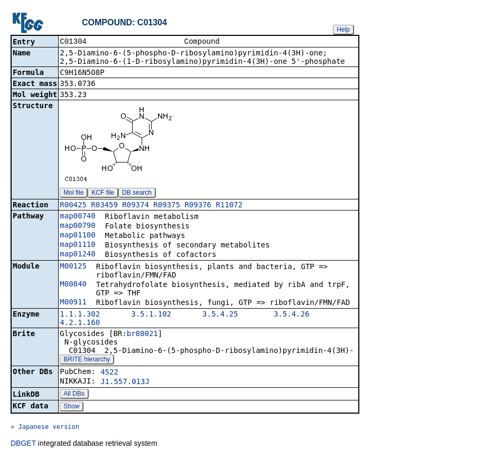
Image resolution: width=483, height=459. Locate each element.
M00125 (73, 267)
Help (343, 29)
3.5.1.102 (151, 315)
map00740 (77, 217)
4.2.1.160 (80, 323)
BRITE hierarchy (86, 360)
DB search (137, 193)
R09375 (166, 206)
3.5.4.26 (291, 315)
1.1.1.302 (80, 315)
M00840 (73, 285)
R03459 (104, 206)
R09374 (135, 206)
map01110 (77, 245)
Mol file (73, 193)
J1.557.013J (125, 382)
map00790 (77, 226)
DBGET (23, 444)
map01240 (77, 255)
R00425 (73, 206)
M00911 (73, 303)
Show (71, 407)
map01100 (77, 236)
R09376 (197, 206)
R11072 (229, 206)
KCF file (102, 193)
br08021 (142, 334)
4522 (109, 373)
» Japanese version (45, 428)
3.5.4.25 (220, 315)
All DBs (73, 394)
